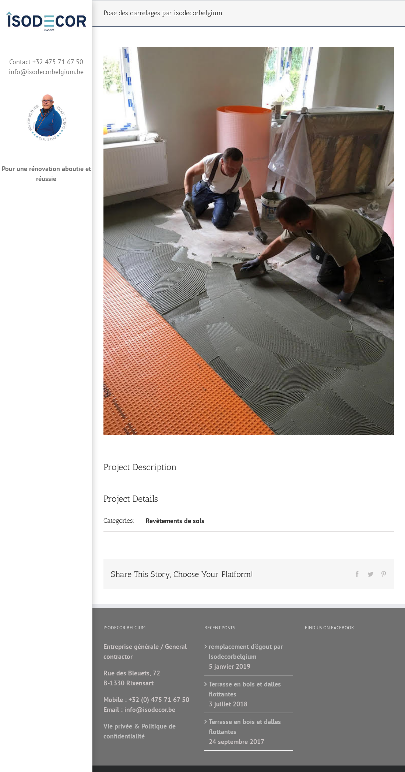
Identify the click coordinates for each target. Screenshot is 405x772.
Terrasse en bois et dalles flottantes (245, 689)
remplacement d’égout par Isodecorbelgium (246, 651)
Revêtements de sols (175, 521)
